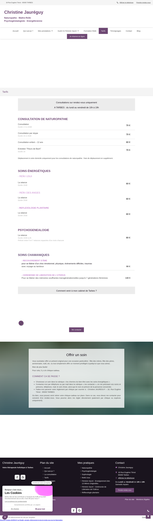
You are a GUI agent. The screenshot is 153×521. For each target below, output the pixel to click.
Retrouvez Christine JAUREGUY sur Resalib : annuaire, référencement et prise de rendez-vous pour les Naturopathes (31, 520)
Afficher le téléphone (126, 2)
